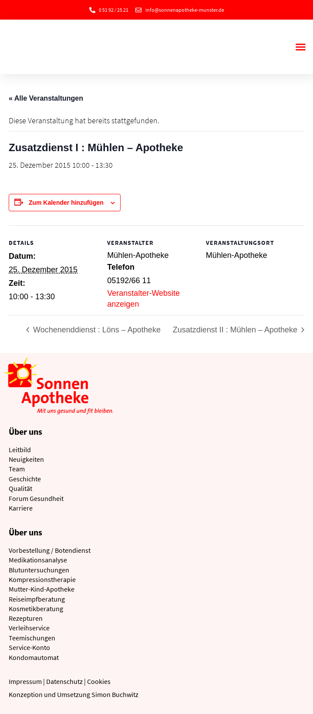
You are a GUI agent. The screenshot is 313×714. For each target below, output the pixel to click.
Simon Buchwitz (114, 694)
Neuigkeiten (26, 459)
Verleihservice (29, 627)
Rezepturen (26, 618)
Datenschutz (64, 681)
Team (17, 468)
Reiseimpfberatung (37, 599)
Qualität (20, 488)
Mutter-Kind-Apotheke (41, 589)
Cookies (99, 681)
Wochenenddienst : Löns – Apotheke (96, 329)
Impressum (25, 681)
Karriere (21, 508)
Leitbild (20, 449)
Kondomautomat (34, 657)
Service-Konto (29, 647)
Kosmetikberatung (36, 608)
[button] (300, 47)
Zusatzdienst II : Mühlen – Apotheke (236, 329)
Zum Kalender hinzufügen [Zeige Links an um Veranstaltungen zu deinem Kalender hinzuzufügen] (66, 202)
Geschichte (25, 478)
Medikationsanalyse (38, 559)
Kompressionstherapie (42, 579)
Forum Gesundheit (36, 498)
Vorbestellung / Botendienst (50, 550)
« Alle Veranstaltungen (46, 98)
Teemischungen (32, 637)
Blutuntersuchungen (39, 569)
